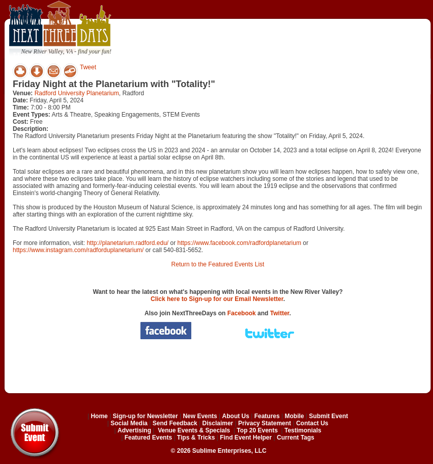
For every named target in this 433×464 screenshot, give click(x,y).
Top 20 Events (257, 430)
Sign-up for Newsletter (145, 416)
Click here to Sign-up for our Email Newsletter (217, 299)
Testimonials (302, 430)
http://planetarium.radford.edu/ (127, 243)
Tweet (88, 67)
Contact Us (312, 423)
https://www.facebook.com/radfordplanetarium (239, 243)
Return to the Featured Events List (218, 264)
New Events (200, 416)
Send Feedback (175, 423)
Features (267, 416)
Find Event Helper (246, 437)
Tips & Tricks (196, 437)
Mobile (294, 416)
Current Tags (295, 437)
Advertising (134, 430)
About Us (235, 416)
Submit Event (328, 416)
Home (99, 416)
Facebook (241, 313)
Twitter (280, 313)
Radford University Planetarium (77, 93)
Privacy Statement (264, 423)
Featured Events (148, 437)
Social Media (129, 423)
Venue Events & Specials (194, 430)
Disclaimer (218, 423)
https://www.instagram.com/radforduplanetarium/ (78, 250)
